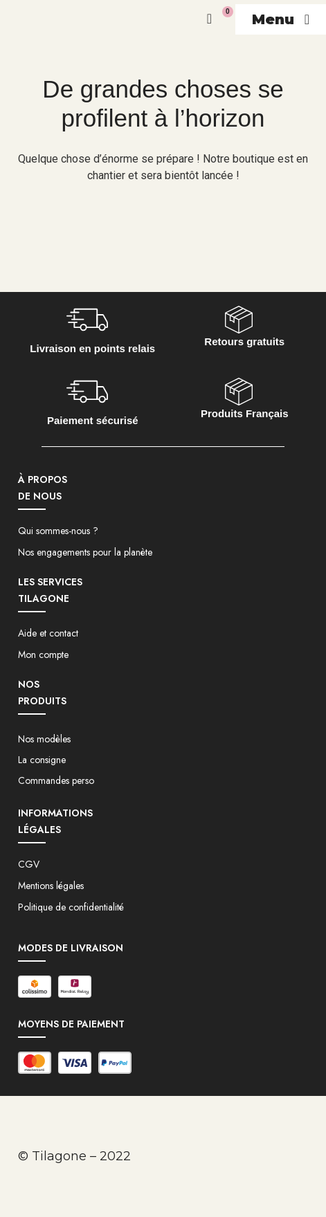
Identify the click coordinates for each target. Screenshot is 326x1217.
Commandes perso (56, 780)
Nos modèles (44, 739)
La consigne (42, 760)
